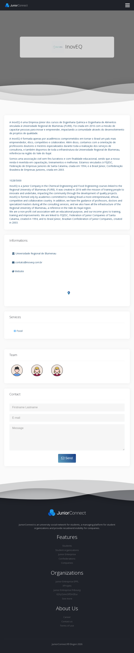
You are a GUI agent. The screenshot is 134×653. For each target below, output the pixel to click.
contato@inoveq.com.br (27, 262)
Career (67, 617)
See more (67, 598)
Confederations (67, 558)
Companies (67, 562)
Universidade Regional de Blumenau (34, 253)
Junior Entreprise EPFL (67, 581)
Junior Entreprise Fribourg (67, 590)
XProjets (67, 585)
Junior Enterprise (67, 554)
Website (18, 271)
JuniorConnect (59, 644)
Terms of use (67, 625)
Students (67, 545)
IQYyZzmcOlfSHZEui (67, 594)
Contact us (67, 621)
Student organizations (67, 550)
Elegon (73, 644)
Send (67, 458)
